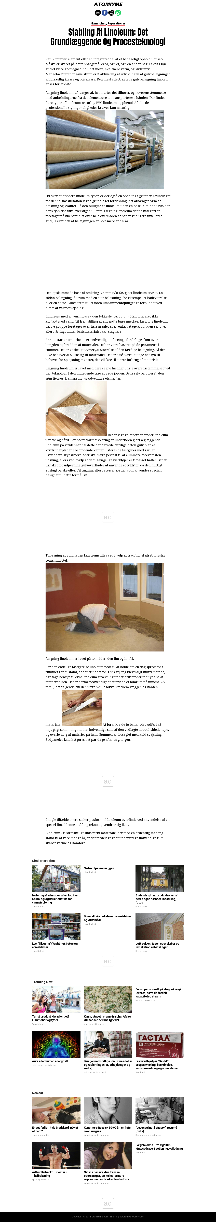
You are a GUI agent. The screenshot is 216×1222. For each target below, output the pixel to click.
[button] (34, 4)
